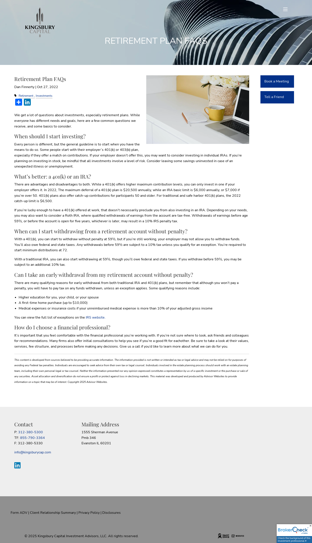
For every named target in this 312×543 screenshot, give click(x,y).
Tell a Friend (274, 97)
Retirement (26, 95)
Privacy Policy (89, 512)
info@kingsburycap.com (32, 452)
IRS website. (96, 317)
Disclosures (111, 512)
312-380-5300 (30, 432)
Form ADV (19, 512)
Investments (44, 95)
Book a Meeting (276, 81)
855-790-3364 (32, 437)
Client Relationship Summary (53, 512)
